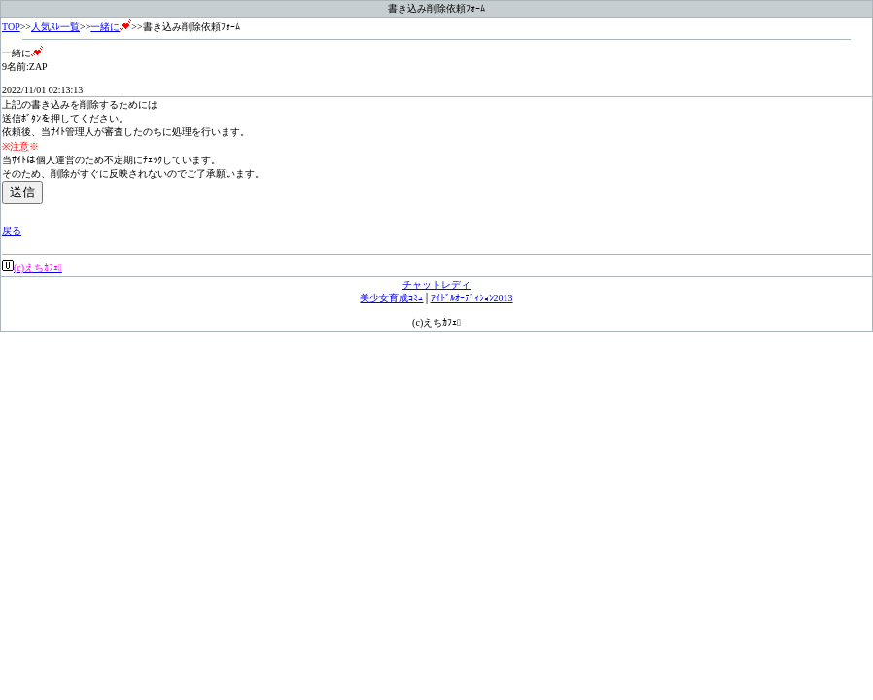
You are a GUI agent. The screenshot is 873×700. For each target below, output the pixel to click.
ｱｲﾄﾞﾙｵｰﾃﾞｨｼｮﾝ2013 (472, 298)
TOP (11, 26)
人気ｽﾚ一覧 (55, 26)
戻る (11, 231)
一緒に (110, 26)
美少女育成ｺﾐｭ (391, 298)
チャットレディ (436, 284)
